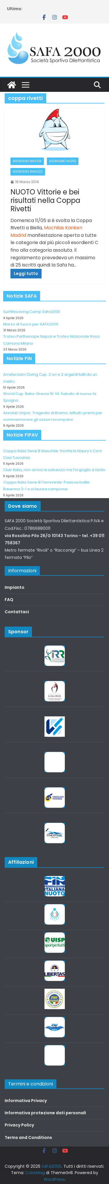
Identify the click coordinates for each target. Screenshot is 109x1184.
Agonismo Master (27, 161)
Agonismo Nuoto (62, 161)
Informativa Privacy (26, 1100)
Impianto (14, 587)
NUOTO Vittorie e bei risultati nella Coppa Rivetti (45, 200)
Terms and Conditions (28, 1137)
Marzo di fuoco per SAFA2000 (30, 324)
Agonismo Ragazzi (28, 171)
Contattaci (17, 612)
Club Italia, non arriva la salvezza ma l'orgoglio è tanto (54, 470)
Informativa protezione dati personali (45, 1113)
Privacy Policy (19, 1125)
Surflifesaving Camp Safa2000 (31, 311)
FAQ (9, 599)
